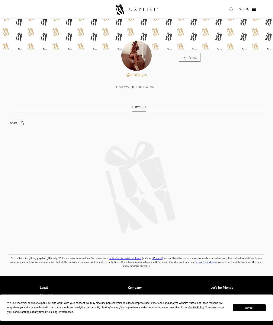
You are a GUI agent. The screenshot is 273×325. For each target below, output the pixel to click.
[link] (136, 9)
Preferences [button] (66, 311)
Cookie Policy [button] (196, 307)
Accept (249, 307)
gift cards (157, 258)
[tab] (139, 107)
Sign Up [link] (244, 9)
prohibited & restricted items (125, 258)
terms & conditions (206, 262)
